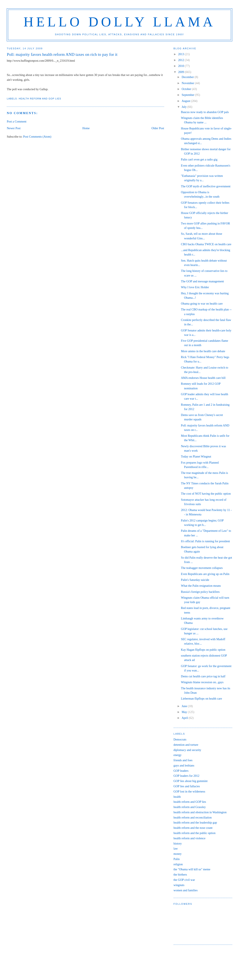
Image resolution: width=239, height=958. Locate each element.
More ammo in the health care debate (203, 351)
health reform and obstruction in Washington (200, 812)
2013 (181, 54)
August (186, 101)
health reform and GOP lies (40, 98)
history (178, 843)
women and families (186, 890)
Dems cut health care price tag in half (203, 676)
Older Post (158, 128)
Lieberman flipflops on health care (201, 698)
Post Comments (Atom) (37, 136)
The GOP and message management (202, 281)
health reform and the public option (195, 833)
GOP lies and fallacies (187, 786)
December (188, 77)
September (188, 94)
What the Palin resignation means (201, 585)
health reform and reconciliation (193, 817)
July (184, 106)
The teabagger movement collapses (202, 568)
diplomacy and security (187, 750)
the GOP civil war (184, 879)
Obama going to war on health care (202, 303)
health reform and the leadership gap (195, 822)
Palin (177, 859)
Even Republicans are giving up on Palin (205, 574)
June (185, 706)
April (185, 717)
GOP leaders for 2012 (186, 775)
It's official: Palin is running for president (205, 541)
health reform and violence (189, 838)
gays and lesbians (184, 765)
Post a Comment (16, 121)
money (178, 853)
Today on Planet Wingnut (196, 456)
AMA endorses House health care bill (203, 377)
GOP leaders (181, 770)
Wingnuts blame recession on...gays (202, 682)
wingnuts (179, 885)
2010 (181, 66)
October (187, 89)
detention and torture (186, 744)
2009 (181, 72)
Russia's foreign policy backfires (200, 591)
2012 (181, 60)
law (176, 848)
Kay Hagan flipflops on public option (203, 649)
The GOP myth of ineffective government (205, 186)
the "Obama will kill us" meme (192, 869)
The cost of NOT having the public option (206, 493)
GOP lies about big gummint (191, 781)
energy (178, 755)
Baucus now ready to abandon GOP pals (205, 112)
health (177, 796)
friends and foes (183, 760)
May (185, 712)
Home (86, 128)
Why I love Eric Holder (195, 287)
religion (178, 864)
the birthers (180, 874)
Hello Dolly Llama (119, 21)
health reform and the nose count (193, 827)
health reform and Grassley (190, 807)
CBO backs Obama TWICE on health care (206, 244)
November (188, 83)
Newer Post (14, 128)
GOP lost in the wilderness (189, 791)
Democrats (180, 739)
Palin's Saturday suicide (195, 579)
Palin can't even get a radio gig (199, 159)
